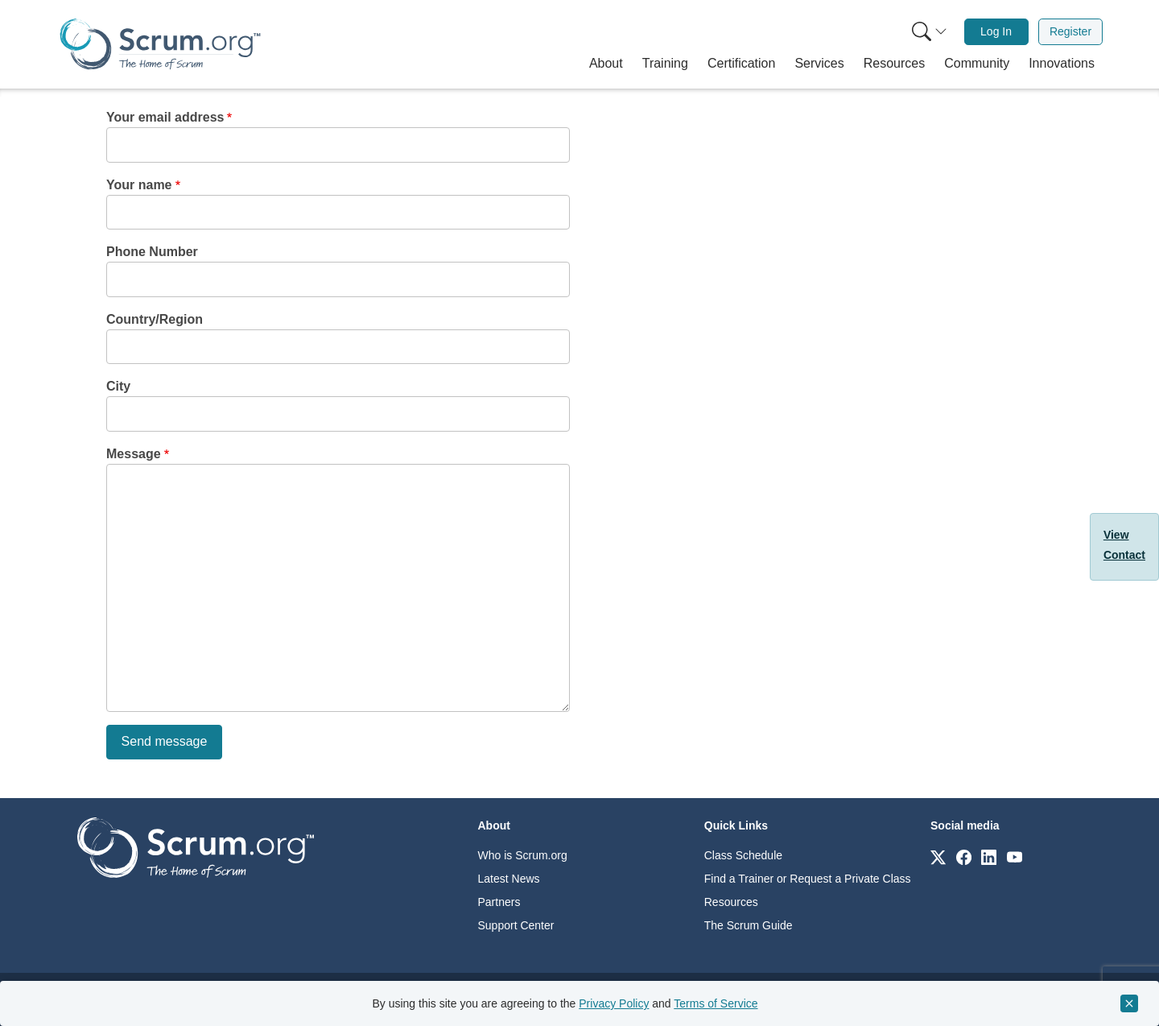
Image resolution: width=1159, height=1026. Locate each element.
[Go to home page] (195, 847)
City (118, 386)
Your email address (165, 117)
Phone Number (152, 252)
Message (133, 454)
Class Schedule (743, 855)
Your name (139, 185)
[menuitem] (928, 32)
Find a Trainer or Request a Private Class (807, 878)
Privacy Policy (614, 1003)
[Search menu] (929, 32)
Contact (1124, 554)
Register (1070, 31)
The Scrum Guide (748, 925)
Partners (499, 902)
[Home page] (160, 43)
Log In (996, 31)
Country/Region (154, 319)
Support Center (516, 925)
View (1116, 534)
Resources (731, 902)
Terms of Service (715, 1003)
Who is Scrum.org (522, 855)
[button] (606, 64)
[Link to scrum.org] (938, 856)
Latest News (509, 878)
